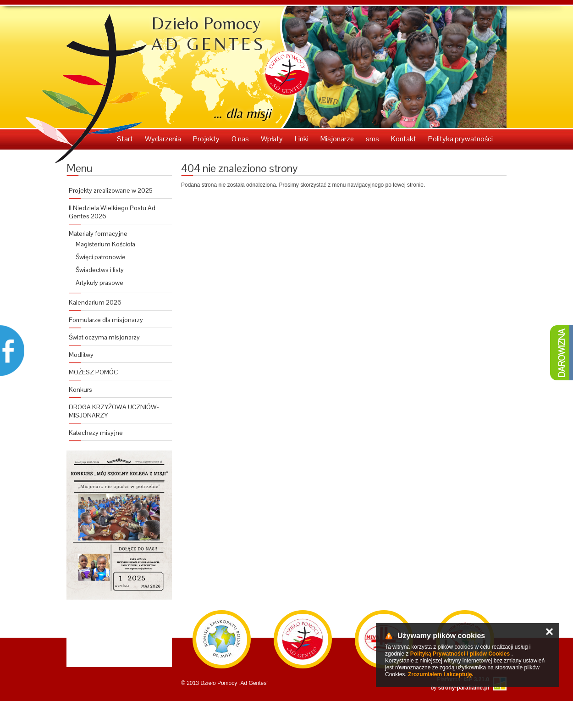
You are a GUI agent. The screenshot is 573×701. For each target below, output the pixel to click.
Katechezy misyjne (96, 432)
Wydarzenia (163, 139)
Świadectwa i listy (100, 270)
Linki (302, 139)
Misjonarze (337, 139)
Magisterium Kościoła (105, 244)
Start (125, 139)
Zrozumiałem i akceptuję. (441, 674)
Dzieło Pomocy (208, 33)
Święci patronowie (101, 257)
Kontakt (404, 139)
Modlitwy (81, 354)
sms (373, 139)
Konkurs (80, 389)
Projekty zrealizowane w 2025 (111, 190)
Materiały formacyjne (98, 233)
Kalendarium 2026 (95, 302)
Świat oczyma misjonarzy (104, 337)
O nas (240, 139)
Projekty (207, 139)
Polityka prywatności (460, 139)
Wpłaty (272, 139)
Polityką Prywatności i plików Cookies (460, 654)
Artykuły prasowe (99, 282)
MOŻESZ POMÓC (93, 372)
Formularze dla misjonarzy (106, 320)
